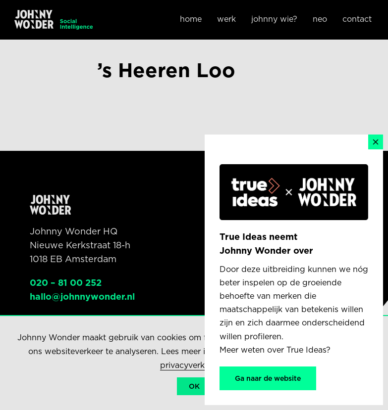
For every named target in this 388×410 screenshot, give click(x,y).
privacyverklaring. (194, 365)
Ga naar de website (268, 378)
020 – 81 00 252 (66, 282)
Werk (226, 19)
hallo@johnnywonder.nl (82, 296)
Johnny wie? (274, 19)
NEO (320, 19)
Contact (357, 19)
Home (191, 19)
